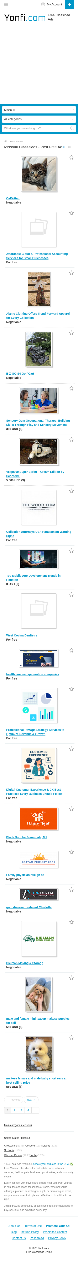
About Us (15, 1226)
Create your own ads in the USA (51, 1164)
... (35, 1110)
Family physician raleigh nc (25, 875)
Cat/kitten (13, 198)
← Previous (13, 1099)
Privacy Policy (57, 1238)
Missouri (26, 1137)
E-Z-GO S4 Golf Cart (20, 373)
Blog (14, 1232)
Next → (31, 1099)
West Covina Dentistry (21, 635)
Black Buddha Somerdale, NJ (26, 837)
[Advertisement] (39, 65)
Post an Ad (37, 1238)
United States (11, 1137)
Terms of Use (33, 1226)
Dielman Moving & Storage (24, 963)
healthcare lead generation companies (32, 674)
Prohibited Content (55, 1232)
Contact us (19, 1238)
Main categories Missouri (18, 1125)
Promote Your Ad (57, 1226)
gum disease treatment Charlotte (29, 907)
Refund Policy (30, 1232)
